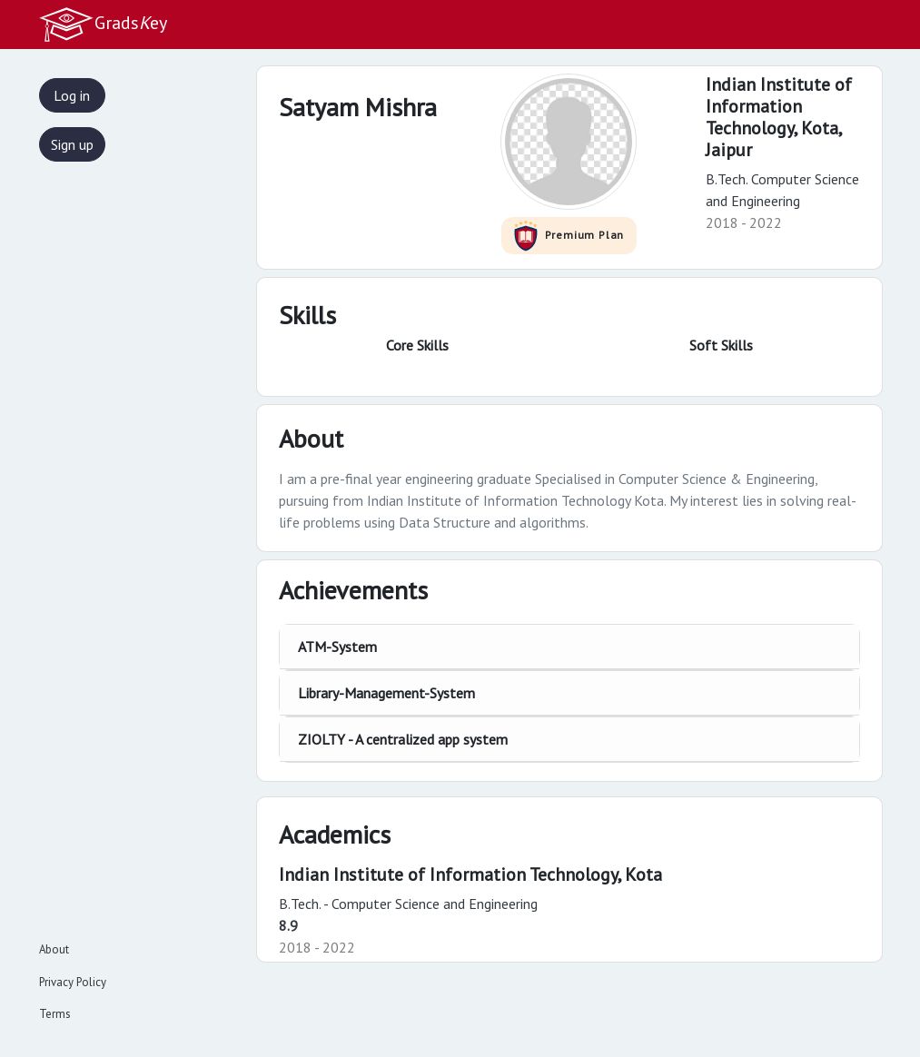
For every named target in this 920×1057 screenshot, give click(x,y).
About (54, 949)
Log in (72, 95)
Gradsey (102, 24)
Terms (55, 1014)
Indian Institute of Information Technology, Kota (470, 874)
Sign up (72, 144)
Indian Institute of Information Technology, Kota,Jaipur (779, 117)
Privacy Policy (72, 982)
